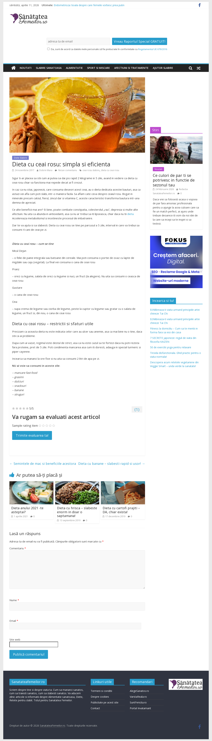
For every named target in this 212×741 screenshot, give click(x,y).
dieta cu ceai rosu (110, 170)
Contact (95, 708)
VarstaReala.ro (138, 696)
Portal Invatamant (140, 708)
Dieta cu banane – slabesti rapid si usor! (111, 463)
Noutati (26, 68)
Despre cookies (100, 696)
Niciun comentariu (66, 170)
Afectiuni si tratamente (131, 68)
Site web (14, 639)
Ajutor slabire (163, 68)
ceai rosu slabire (91, 170)
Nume (14, 600)
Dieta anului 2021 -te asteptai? (27, 510)
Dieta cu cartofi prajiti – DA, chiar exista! (121, 510)
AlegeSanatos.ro (139, 691)
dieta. (130, 214)
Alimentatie (74, 68)
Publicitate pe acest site (104, 702)
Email (13, 620)
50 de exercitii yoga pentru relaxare (170, 347)
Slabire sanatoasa (49, 68)
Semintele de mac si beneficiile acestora (42, 463)
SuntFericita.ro (138, 702)
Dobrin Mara (45, 170)
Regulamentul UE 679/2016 (152, 49)
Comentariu (17, 548)
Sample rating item (25, 426)
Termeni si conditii (101, 691)
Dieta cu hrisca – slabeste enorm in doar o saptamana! (77, 512)
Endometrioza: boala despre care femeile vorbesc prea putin (89, 5)
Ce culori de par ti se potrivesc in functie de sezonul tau (174, 180)
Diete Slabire (20, 157)
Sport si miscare (98, 68)
